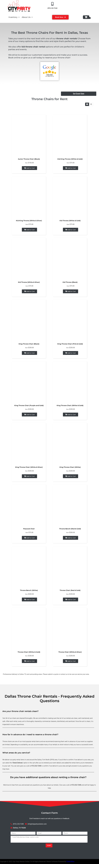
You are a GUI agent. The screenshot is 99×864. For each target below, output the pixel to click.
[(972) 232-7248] (52, 4)
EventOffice (70, 861)
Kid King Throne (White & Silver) (29, 221)
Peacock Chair (29, 529)
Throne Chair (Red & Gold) (70, 590)
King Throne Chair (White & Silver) (29, 467)
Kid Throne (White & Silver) (29, 282)
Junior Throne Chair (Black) (29, 159)
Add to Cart (29, 168)
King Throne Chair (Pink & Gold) (70, 344)
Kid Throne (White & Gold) (70, 221)
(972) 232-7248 (52, 8)
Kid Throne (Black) (70, 282)
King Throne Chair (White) (70, 467)
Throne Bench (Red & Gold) (70, 529)
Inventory (14, 17)
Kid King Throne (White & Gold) (70, 159)
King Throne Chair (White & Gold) (70, 405)
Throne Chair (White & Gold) (29, 652)
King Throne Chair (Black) (29, 344)
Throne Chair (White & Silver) (70, 652)
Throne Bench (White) (29, 590)
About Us (27, 17)
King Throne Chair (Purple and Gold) (29, 405)
